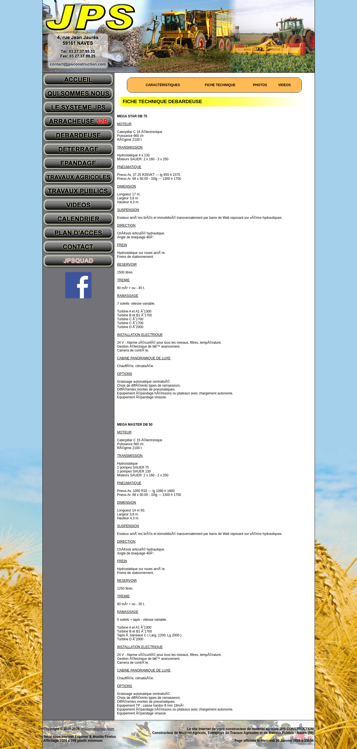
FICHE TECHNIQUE (220, 85)
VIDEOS (284, 85)
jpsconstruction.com (97, 729)
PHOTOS (260, 85)
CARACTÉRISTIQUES (163, 85)
